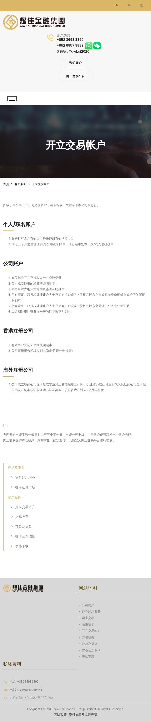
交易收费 (22, 517)
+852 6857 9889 (78, 45)
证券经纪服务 (25, 477)
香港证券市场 (25, 487)
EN (116, 5)
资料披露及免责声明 (83, 714)
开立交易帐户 (40, 184)
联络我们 (86, 624)
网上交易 (86, 618)
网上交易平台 (75, 76)
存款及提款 (23, 527)
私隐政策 (60, 714)
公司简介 (86, 605)
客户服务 (20, 184)
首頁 (6, 184)
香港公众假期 (25, 536)
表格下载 (22, 546)
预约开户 (75, 63)
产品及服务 (16, 468)
